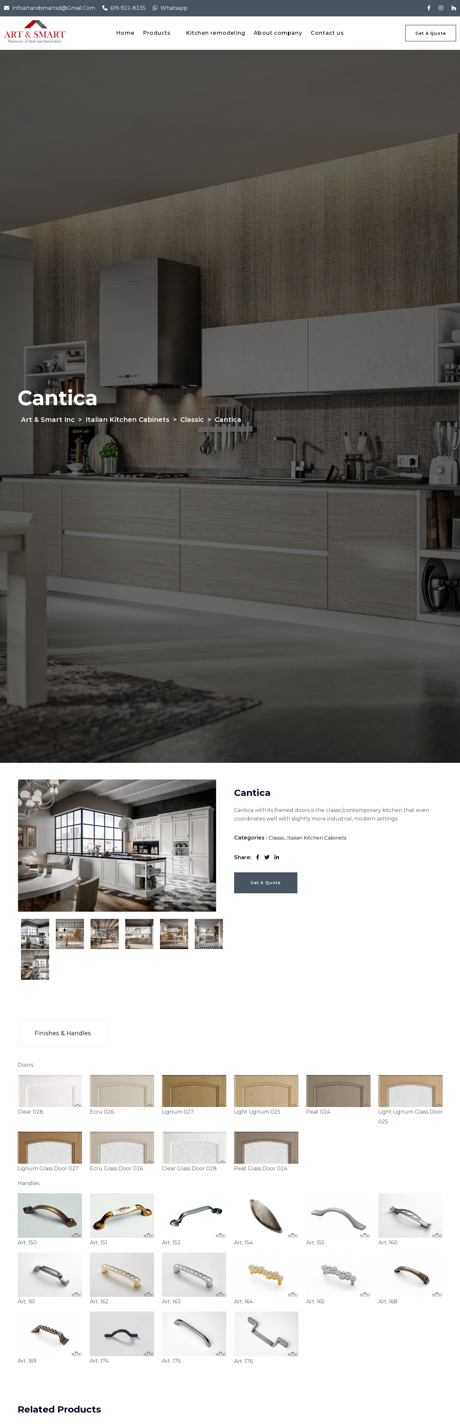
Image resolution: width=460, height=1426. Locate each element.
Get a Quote (265, 882)
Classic (277, 838)
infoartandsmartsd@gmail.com (53, 8)
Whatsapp (174, 8)
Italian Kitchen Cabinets (316, 838)
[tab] (35, 934)
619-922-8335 (128, 8)
